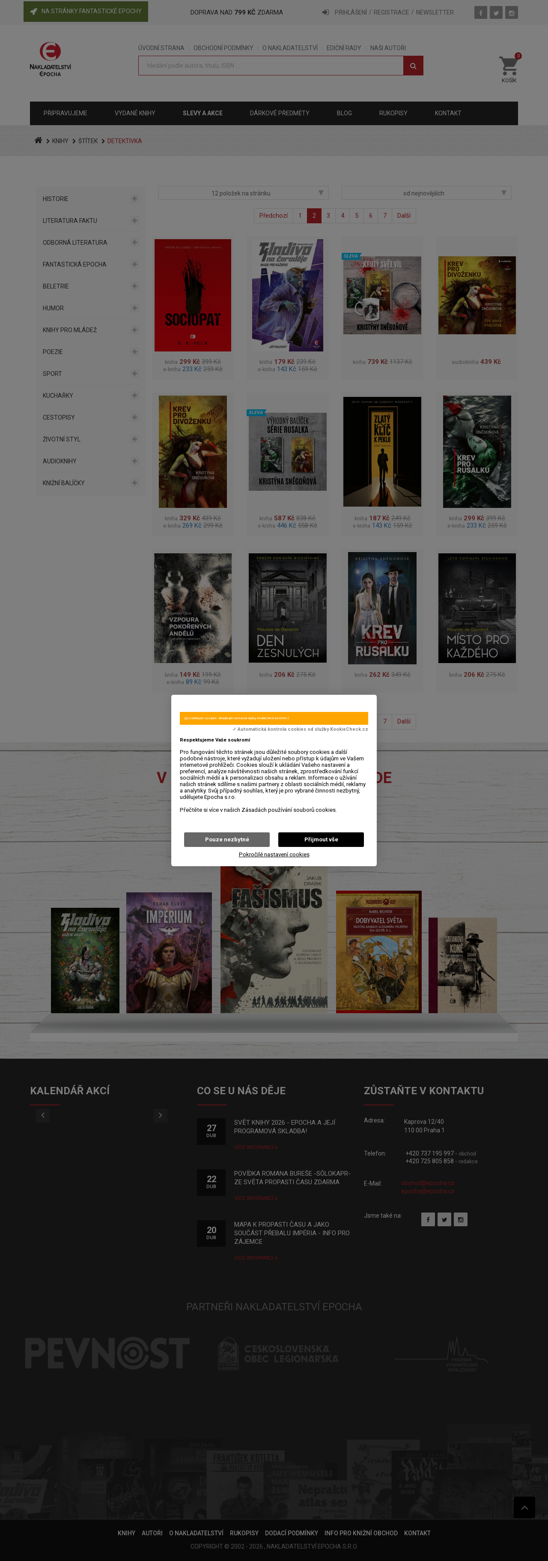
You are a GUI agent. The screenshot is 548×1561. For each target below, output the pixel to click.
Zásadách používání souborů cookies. (289, 810)
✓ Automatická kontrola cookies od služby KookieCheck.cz (300, 729)
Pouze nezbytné (227, 839)
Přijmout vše (321, 839)
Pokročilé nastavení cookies (274, 854)
